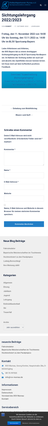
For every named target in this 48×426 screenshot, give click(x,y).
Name (7, 170)
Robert (8, 26)
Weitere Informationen (30, 423)
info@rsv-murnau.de (14, 377)
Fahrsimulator (9, 248)
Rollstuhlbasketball (11, 304)
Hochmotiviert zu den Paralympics (18, 257)
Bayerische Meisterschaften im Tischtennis (22, 253)
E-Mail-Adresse (11, 182)
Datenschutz (7, 393)
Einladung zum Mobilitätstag (25, 108)
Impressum (6, 390)
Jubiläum (7, 291)
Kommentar (9, 149)
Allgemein (7, 283)
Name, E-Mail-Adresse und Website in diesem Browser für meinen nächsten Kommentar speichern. (23, 211)
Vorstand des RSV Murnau (13, 396)
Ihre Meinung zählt (11, 265)
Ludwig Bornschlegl (11, 261)
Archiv (6, 322)
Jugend (6, 295)
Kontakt (5, 399)
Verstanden (14, 423)
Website (7, 193)
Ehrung (6, 287)
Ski (4, 308)
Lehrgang (35, 26)
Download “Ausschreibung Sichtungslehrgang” (24, 79)
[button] (41, 5)
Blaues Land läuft (23, 115)
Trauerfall (7, 312)
